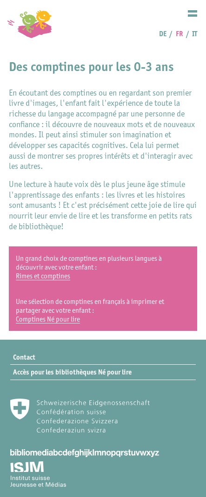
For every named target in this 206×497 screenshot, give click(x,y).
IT (194, 33)
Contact (24, 357)
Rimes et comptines (43, 275)
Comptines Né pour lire (48, 319)
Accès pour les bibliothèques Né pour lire (72, 372)
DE (162, 33)
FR (179, 33)
